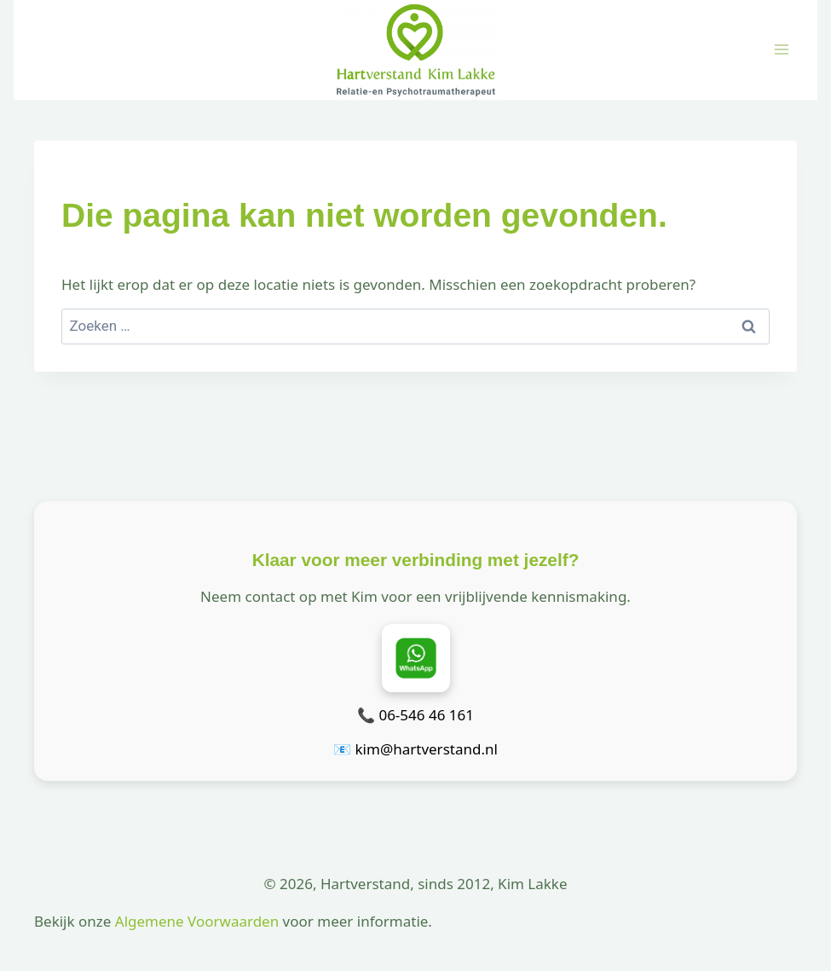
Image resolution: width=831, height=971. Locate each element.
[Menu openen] (781, 50)
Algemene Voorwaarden (197, 921)
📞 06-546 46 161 (415, 715)
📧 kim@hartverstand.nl (415, 749)
